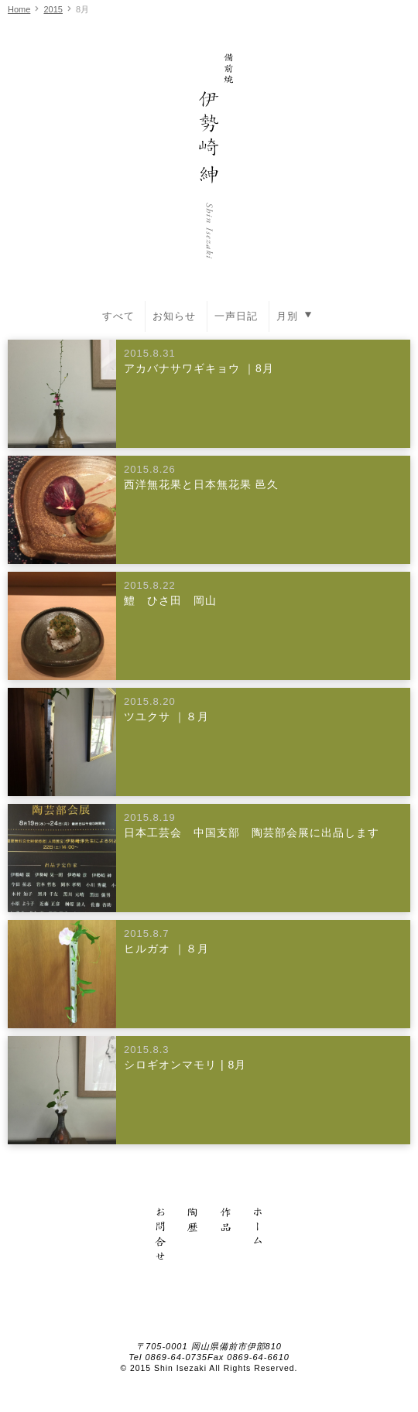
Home (19, 9)
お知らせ (174, 316)
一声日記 (236, 316)
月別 (296, 315)
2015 (52, 9)
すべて (118, 316)
